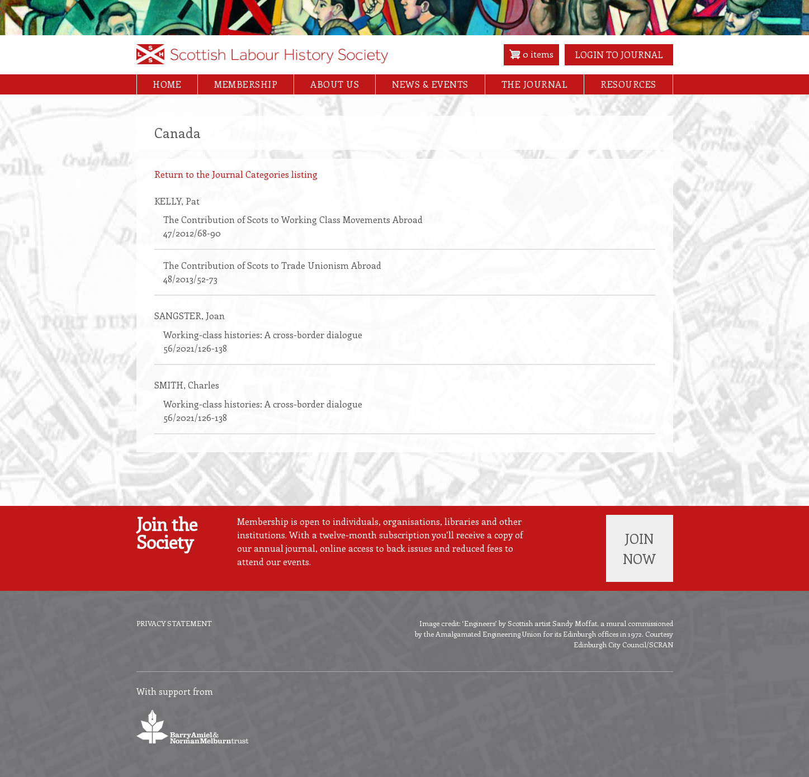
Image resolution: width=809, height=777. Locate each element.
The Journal (535, 84)
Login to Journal (619, 54)
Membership (245, 84)
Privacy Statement (174, 623)
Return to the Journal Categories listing (236, 174)
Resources (628, 84)
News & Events (430, 84)
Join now (639, 548)
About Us (334, 84)
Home (167, 84)
